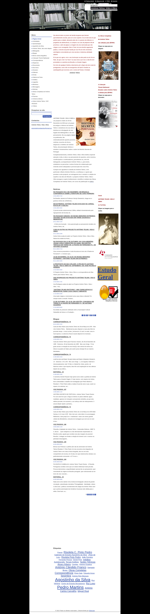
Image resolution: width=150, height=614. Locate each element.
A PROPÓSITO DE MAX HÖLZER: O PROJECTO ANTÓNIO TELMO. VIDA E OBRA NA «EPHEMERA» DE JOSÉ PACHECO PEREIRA (74, 265)
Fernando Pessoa (65, 560)
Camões (75, 564)
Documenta (36, 65)
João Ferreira (87, 557)
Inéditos (87, 559)
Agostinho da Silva (72, 579)
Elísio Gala (78, 573)
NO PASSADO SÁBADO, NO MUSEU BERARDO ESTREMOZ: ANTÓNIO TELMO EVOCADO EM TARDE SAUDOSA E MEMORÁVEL (74, 217)
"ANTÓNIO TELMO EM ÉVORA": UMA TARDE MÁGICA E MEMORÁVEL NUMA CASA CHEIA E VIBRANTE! (72, 290)
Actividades (36, 41)
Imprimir (114, 1)
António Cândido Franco (70, 567)
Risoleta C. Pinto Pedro (78, 552)
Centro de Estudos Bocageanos (73, 584)
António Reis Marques (80, 576)
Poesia (59, 552)
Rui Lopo (90, 583)
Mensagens (36, 87)
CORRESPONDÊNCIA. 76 (62, 322)
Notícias (35, 89)
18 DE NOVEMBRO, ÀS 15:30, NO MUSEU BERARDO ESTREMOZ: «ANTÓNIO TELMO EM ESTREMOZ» (71, 257)
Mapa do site (100, 1)
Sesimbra (66, 575)
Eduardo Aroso (89, 573)
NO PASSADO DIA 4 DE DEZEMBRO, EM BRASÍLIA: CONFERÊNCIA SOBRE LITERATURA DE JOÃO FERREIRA (73, 192)
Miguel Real (83, 591)
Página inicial (37, 39)
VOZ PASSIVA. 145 (59, 442)
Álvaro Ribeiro (64, 564)
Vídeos (35, 106)
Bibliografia (36, 51)
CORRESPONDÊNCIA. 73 (62, 407)
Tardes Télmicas (87, 562)
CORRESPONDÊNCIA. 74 (62, 354)
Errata (34, 75)
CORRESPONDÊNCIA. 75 (62, 337)
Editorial (35, 72)
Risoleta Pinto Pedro (71, 557)
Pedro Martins (70, 587)
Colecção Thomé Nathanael (41, 58)
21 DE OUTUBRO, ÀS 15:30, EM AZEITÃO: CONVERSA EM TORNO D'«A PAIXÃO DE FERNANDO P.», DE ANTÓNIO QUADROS (73, 303)
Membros (35, 84)
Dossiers (35, 70)
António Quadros (85, 564)
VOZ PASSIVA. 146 (59, 424)
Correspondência (64, 573)
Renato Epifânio (72, 562)
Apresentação (37, 43)
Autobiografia (59, 562)
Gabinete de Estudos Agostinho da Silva (70, 555)
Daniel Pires (77, 560)
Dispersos (36, 63)
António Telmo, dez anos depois (42, 48)
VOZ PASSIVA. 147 (59, 389)
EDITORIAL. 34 (58, 372)
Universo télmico (38, 99)
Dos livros (36, 67)
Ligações (35, 82)
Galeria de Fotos (38, 77)
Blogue (35, 53)
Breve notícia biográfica (40, 55)
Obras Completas (77, 570)
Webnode (92, 610)
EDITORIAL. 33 (58, 477)
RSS (108, 1)
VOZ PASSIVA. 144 (59, 459)
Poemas (35, 96)
